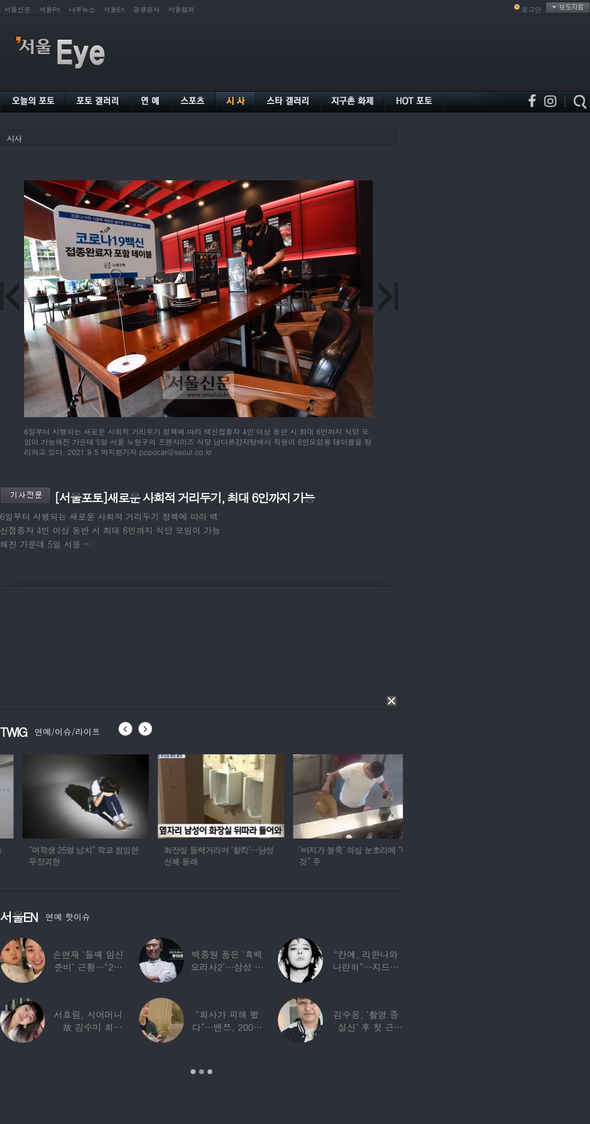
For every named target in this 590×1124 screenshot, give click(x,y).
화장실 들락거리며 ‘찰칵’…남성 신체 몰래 (272, 855)
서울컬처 (181, 9)
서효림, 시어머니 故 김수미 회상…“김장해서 (88, 1027)
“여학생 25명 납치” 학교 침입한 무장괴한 (136, 855)
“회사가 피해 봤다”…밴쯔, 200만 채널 (227, 1027)
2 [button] (201, 1071)
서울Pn (49, 9)
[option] (138, 816)
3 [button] (209, 1071)
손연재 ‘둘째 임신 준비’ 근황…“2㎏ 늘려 (88, 967)
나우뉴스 (82, 9)
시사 (14, 138)
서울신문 (17, 9)
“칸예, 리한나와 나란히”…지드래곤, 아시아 (366, 967)
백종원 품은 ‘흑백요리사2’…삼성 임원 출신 (227, 967)
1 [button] (193, 1071)
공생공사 (147, 9)
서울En (113, 9)
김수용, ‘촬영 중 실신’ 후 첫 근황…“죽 (366, 1027)
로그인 (531, 9)
